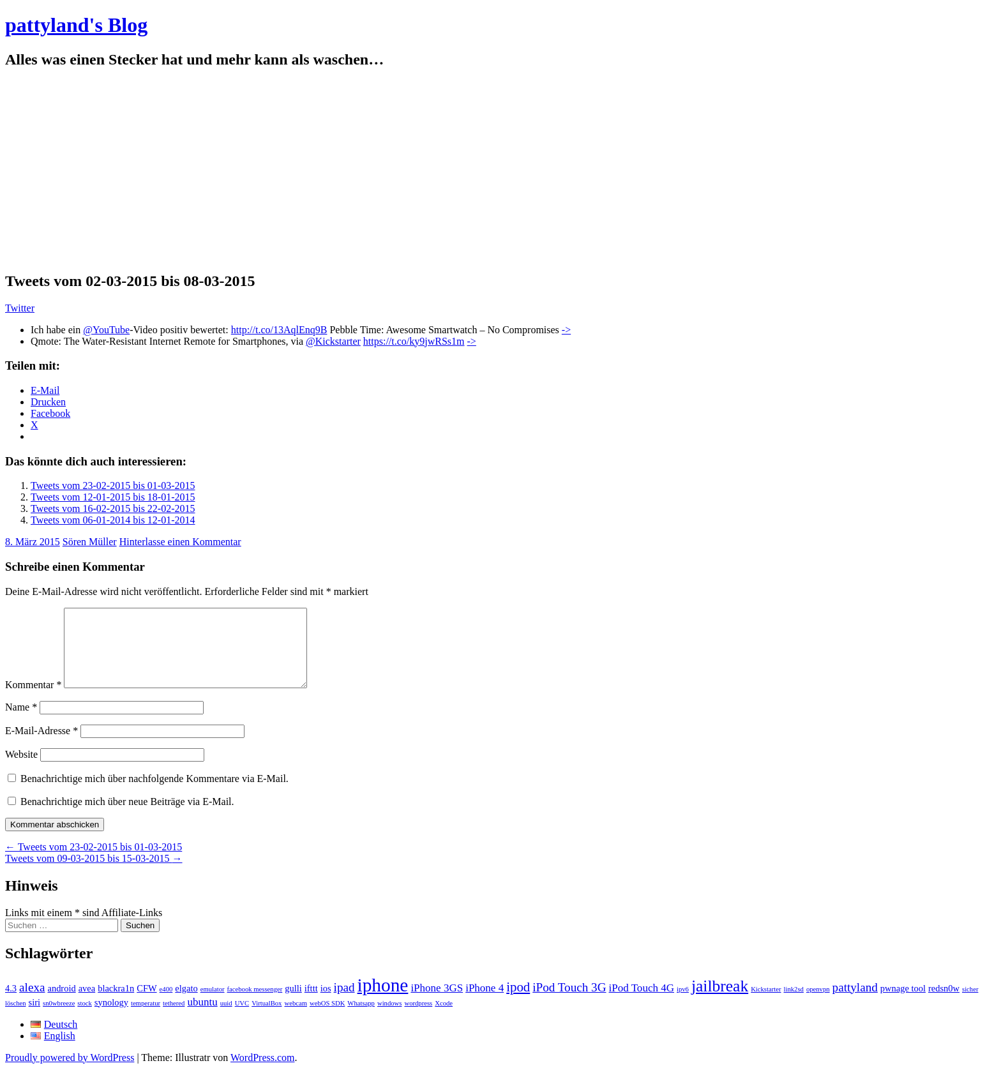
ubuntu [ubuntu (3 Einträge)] (202, 1017)
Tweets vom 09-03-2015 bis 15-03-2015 (94, 873)
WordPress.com (262, 1072)
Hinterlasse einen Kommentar (180, 541)
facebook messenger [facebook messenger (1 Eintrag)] (255, 1004)
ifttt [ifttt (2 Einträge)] (311, 1003)
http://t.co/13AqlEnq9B (279, 329)
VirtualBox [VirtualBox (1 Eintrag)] (267, 1018)
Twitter (19, 308)
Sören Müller (90, 541)
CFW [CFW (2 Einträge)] (146, 1003)
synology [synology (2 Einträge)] (111, 1017)
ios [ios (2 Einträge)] (325, 1003)
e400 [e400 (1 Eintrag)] (166, 1004)
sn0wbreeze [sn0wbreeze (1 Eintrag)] (59, 1018)
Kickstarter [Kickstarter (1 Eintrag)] (766, 1004)
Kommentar (33, 700)
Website (21, 769)
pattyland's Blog (76, 24)
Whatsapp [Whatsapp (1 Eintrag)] (361, 1018)
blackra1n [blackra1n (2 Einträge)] (116, 1003)
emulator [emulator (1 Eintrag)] (212, 1004)
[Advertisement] (500, 170)
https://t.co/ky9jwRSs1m (414, 341)
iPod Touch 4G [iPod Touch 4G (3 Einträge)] (641, 1003)
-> (566, 329)
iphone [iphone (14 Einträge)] (383, 1000)
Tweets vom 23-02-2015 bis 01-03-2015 (113, 485)
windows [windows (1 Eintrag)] (389, 1018)
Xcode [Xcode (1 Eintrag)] (444, 1018)
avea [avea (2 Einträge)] (87, 1003)
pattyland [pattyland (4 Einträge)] (855, 1002)
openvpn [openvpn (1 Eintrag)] (818, 1004)
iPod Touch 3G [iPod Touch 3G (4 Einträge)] (569, 1002)
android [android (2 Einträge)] (61, 1003)
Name (21, 722)
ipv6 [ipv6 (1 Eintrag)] (683, 1004)
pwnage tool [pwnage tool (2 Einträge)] (903, 1003)
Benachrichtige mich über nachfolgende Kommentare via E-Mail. (154, 793)
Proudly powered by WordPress (69, 1072)
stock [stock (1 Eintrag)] (84, 1018)
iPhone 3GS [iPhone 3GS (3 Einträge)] (436, 1003)
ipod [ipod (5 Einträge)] (518, 1002)
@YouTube (106, 329)
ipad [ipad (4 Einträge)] (344, 1002)
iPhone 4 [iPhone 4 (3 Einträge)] (484, 1003)
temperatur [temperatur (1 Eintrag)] (145, 1018)
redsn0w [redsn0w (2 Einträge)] (944, 1003)
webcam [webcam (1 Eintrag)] (295, 1018)
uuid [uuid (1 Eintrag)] (226, 1018)
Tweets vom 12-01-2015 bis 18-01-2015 (113, 497)
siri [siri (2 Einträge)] (35, 1017)
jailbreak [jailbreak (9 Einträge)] (719, 1001)
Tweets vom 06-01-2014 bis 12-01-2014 (113, 520)
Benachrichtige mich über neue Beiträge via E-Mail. (127, 816)
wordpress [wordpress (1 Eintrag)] (418, 1018)
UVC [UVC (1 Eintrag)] (242, 1018)
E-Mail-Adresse (41, 746)
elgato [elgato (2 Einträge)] (186, 1003)
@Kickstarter (333, 341)
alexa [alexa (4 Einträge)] (32, 1002)
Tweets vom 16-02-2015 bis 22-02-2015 (113, 508)
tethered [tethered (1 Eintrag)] (173, 1018)
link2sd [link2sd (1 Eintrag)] (794, 1004)
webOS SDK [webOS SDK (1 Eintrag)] (327, 1018)
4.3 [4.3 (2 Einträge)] (11, 1003)
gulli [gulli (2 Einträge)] (293, 1003)
